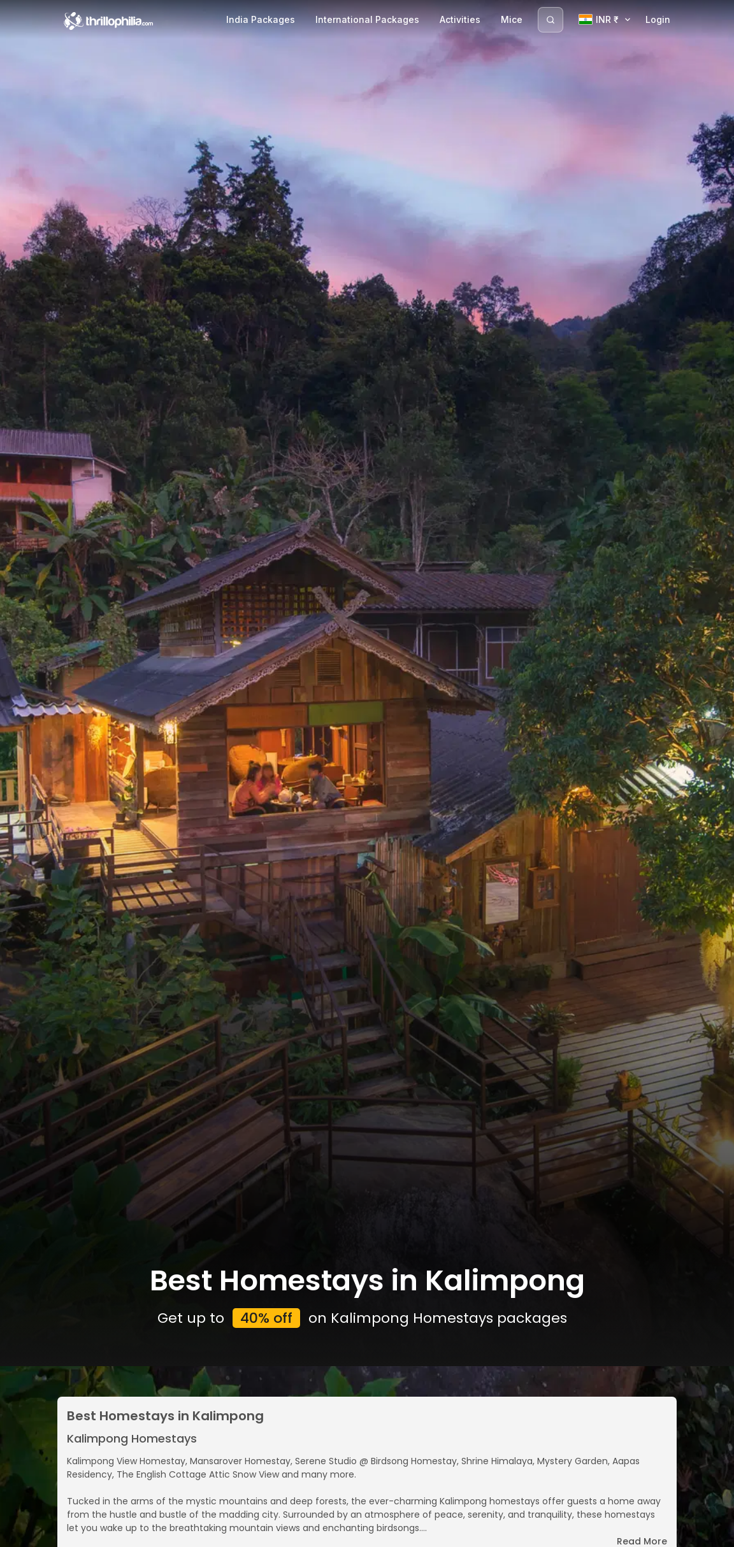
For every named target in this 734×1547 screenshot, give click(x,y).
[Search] (550, 19)
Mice (511, 19)
